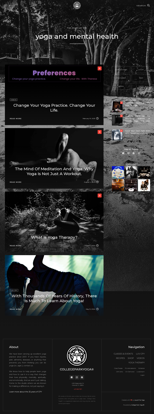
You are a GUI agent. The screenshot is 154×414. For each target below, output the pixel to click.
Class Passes (118, 368)
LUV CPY (138, 108)
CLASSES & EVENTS (123, 354)
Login (143, 375)
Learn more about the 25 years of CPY (25, 392)
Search (141, 6)
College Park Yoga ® (138, 405)
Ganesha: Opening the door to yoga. (137, 104)
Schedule (141, 368)
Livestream (141, 372)
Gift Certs (119, 372)
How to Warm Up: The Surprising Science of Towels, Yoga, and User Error (137, 120)
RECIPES (120, 358)
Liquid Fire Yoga (139, 400)
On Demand (129, 372)
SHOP (131, 358)
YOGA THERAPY (136, 362)
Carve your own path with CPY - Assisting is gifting (137, 132)
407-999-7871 (78, 389)
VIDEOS (141, 358)
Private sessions (130, 368)
